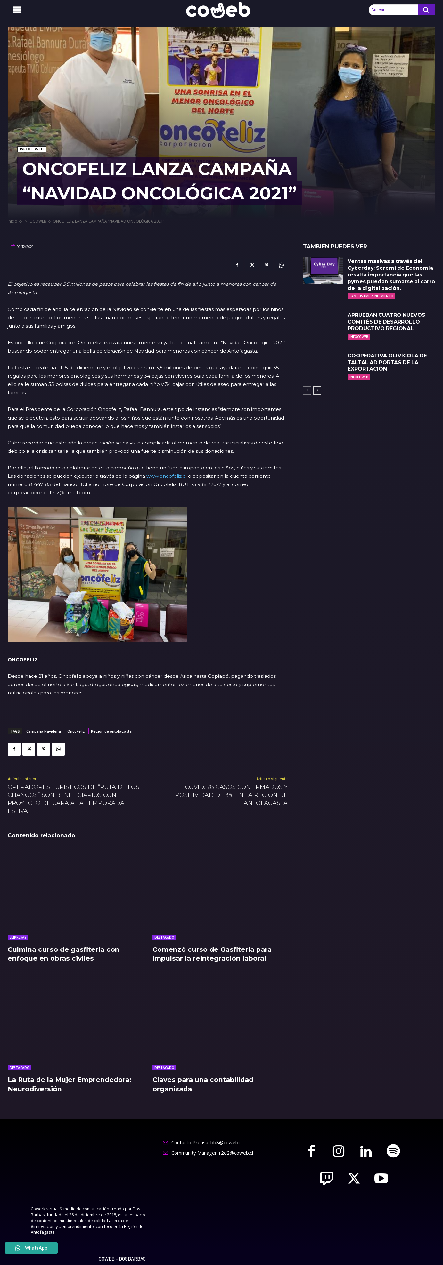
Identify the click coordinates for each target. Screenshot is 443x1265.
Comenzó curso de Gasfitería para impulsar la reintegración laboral (216, 954)
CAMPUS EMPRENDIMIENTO (371, 296)
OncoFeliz (76, 731)
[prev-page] (307, 390)
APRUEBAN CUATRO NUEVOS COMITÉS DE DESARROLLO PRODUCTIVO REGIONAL (387, 322)
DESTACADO (164, 937)
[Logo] (221, 10)
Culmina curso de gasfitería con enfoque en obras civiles (68, 954)
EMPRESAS (18, 937)
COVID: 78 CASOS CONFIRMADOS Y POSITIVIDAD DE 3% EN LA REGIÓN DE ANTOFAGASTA (231, 794)
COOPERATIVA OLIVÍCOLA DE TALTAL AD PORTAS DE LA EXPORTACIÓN (388, 362)
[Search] (426, 9)
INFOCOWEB (31, 149)
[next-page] (317, 390)
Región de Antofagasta (111, 731)
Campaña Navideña (43, 731)
